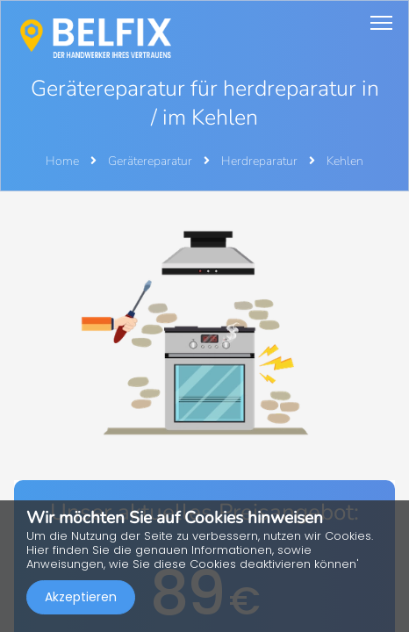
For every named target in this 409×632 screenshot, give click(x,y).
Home (62, 161)
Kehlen (344, 161)
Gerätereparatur (151, 161)
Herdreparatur (260, 161)
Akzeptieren (81, 597)
